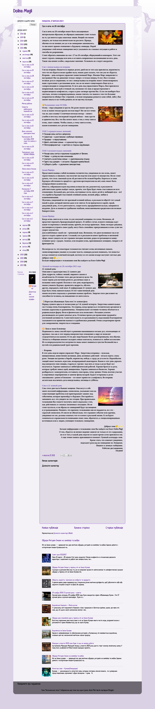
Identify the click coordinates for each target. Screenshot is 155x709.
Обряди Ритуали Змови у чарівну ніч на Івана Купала (71, 567)
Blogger (111, 690)
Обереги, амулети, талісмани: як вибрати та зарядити (71, 580)
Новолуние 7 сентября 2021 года (28, 191)
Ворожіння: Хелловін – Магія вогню (64, 605)
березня (25, 243)
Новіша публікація (50, 528)
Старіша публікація (114, 528)
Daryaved (33, 287)
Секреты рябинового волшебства (27, 109)
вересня (25, 62)
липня (24, 229)
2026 (22, 34)
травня (25, 236)
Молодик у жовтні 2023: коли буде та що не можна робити (73, 643)
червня (25, 232)
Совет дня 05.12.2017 (59, 555)
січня (24, 250)
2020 (22, 255)
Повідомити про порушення (29, 684)
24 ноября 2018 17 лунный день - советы (66, 593)
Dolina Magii (22, 11)
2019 (22, 258)
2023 (22, 41)
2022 (22, 45)
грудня (25, 51)
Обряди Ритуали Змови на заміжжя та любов (60, 541)
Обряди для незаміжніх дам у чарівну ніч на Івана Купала (72, 618)
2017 (22, 265)
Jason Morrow (93, 690)
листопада (26, 55)
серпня (25, 225)
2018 (22, 262)
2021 (22, 48)
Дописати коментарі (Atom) (62, 533)
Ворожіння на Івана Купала (62, 631)
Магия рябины (27, 104)
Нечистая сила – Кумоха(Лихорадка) (65, 669)
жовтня (25, 58)
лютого (25, 247)
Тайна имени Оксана (29, 169)
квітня (24, 240)
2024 (22, 37)
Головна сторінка (81, 528)
